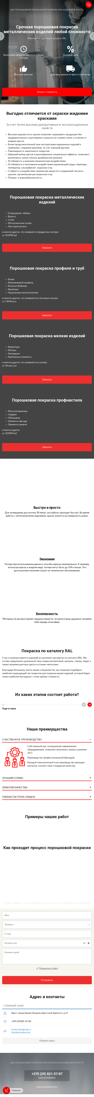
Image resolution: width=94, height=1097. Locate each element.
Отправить (47, 980)
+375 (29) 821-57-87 (47, 1074)
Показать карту (47, 1041)
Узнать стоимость (47, 92)
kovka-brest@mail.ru (21, 1030)
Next (90, 704)
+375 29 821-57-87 (21, 1021)
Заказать (47, 247)
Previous (84, 704)
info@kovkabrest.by (20, 1032)
